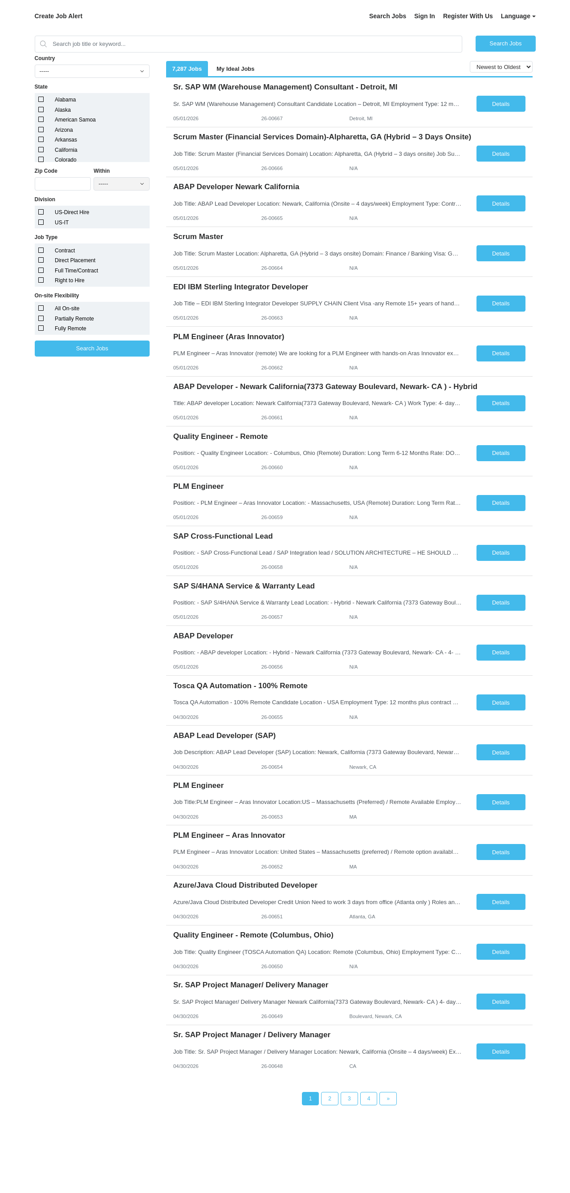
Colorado (66, 160)
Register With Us (468, 16)
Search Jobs (387, 16)
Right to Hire (70, 280)
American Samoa (75, 120)
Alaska (63, 110)
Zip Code (46, 171)
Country (45, 58)
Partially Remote (74, 319)
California (66, 150)
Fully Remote (70, 328)
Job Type (46, 237)
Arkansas (66, 140)
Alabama (65, 100)
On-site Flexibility (57, 295)
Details (501, 104)
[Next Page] (388, 1098)
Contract (65, 251)
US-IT (62, 222)
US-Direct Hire (72, 212)
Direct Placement (75, 260)
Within (102, 171)
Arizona (64, 130)
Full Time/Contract (76, 271)
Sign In (424, 16)
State (41, 87)
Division (45, 199)
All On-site (67, 308)
